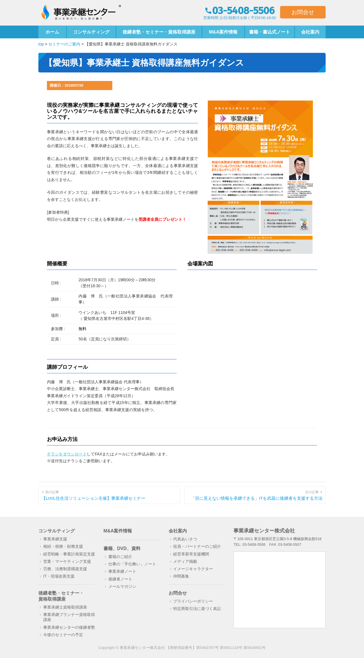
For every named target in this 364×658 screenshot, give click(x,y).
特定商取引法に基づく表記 (197, 608)
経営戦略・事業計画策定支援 (69, 554)
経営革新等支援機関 (191, 554)
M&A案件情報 (223, 32)
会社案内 (310, 32)
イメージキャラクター (193, 569)
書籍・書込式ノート (269, 32)
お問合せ (302, 12)
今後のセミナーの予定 (63, 634)
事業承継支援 (55, 539)
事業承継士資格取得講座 (65, 607)
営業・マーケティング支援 (67, 561)
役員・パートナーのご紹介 (197, 546)
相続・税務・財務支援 (63, 546)
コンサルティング (91, 32)
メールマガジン (122, 586)
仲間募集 (181, 576)
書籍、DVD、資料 (122, 548)
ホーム (52, 32)
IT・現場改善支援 (59, 576)
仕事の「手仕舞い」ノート (132, 564)
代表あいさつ (185, 539)
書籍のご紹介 (120, 556)
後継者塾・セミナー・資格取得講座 (159, 32)
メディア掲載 (185, 561)
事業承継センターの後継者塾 (69, 627)
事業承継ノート (122, 571)
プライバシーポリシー (193, 601)
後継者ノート (120, 579)
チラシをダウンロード (67, 454)
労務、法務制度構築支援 (65, 569)
